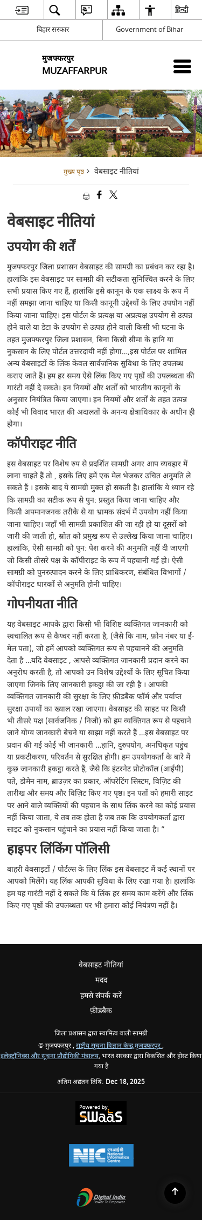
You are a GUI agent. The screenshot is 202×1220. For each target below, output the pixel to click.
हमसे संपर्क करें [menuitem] (101, 995)
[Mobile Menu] (182, 66)
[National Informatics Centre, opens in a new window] (101, 1156)
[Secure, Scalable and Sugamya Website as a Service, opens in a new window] (101, 1114)
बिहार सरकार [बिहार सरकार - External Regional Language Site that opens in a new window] (53, 29)
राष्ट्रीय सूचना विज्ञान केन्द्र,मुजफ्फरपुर (119, 1045)
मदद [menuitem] (101, 980)
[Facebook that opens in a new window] (99, 196)
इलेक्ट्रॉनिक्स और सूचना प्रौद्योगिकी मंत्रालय (50, 1056)
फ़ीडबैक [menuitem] (101, 1010)
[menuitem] (21, 10)
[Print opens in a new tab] (85, 196)
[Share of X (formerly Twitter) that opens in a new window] (113, 196)
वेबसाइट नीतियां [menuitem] (101, 965)
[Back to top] (175, 1193)
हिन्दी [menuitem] (182, 9)
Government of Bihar (149, 29)
